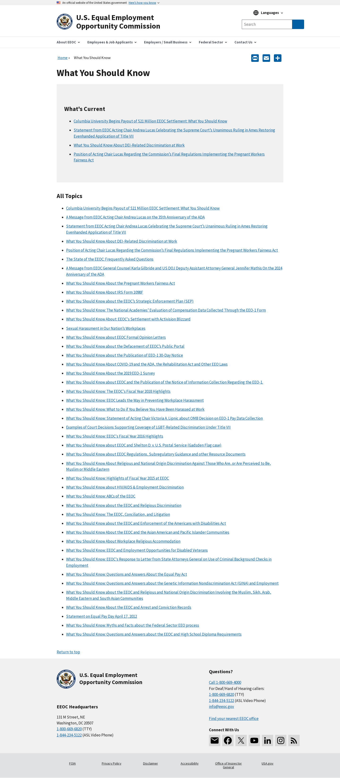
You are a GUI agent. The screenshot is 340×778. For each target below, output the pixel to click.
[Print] (255, 58)
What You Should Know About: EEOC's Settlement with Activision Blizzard (128, 319)
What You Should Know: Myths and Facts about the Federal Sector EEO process (132, 625)
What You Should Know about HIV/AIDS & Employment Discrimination (125, 487)
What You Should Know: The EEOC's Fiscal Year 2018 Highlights (118, 391)
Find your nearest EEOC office (234, 718)
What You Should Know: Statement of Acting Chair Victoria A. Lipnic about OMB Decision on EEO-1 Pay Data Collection (164, 418)
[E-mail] (266, 58)
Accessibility (190, 763)
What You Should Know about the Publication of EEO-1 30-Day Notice (124, 355)
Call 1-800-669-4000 (225, 682)
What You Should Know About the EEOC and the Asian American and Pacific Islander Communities (147, 532)
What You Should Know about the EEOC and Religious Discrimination (123, 505)
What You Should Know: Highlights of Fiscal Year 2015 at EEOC (117, 478)
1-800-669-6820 (69, 728)
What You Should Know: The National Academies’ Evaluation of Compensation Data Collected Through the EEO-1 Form (166, 310)
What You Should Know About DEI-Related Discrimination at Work (129, 145)
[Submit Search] (298, 24)
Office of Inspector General (228, 765)
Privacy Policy (111, 763)
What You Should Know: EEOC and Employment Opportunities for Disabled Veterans (137, 550)
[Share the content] (277, 58)
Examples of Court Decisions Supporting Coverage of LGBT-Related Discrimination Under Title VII (148, 427)
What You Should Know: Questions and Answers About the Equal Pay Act (126, 574)
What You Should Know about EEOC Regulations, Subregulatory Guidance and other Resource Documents (156, 454)
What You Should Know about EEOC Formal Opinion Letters (116, 337)
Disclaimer (150, 763)
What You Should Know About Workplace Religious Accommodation (123, 541)
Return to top (68, 652)
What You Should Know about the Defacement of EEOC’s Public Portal (125, 346)
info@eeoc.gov (221, 706)
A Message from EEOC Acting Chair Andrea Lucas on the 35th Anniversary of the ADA (135, 217)
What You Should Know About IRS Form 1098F (104, 292)
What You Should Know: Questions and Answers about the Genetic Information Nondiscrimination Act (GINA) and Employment (172, 583)
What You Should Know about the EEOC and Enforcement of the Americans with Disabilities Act (146, 523)
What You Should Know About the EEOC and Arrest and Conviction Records (128, 607)
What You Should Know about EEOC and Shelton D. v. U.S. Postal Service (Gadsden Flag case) (143, 445)
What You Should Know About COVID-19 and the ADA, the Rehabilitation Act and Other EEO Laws (147, 364)
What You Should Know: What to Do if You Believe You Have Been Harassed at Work (135, 409)
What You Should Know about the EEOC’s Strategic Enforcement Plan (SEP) (130, 301)
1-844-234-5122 (69, 735)
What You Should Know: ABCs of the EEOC (100, 496)
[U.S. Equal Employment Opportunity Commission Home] (113, 22)
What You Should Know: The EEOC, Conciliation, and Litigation (118, 514)
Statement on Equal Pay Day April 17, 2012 (101, 616)
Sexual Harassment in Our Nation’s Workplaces (105, 328)
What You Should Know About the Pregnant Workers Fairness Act (120, 283)
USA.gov (267, 763)
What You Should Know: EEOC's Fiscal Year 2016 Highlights (114, 436)
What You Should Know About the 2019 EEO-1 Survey (110, 373)
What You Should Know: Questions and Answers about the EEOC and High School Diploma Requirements (154, 634)
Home (63, 57)
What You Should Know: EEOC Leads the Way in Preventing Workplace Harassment (135, 400)
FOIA (72, 763)
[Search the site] (267, 24)
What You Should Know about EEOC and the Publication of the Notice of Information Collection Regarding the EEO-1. (164, 382)
